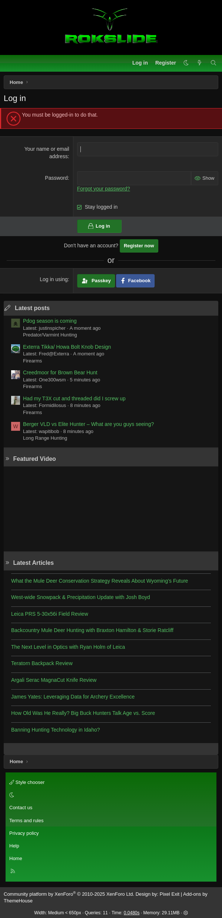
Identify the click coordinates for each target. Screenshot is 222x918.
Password (56, 178)
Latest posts (32, 308)
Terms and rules (26, 820)
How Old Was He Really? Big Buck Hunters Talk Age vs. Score (83, 713)
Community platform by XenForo (69, 894)
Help (14, 846)
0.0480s (132, 912)
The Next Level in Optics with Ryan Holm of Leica (68, 647)
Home (15, 858)
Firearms (32, 361)
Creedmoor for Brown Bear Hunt (60, 372)
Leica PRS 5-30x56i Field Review (49, 614)
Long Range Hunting (45, 438)
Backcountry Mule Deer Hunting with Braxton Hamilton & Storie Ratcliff (92, 630)
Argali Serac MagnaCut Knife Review (53, 680)
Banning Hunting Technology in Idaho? (55, 730)
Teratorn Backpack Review (42, 663)
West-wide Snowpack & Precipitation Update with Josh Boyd (80, 597)
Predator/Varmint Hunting (50, 335)
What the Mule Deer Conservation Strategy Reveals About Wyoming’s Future (99, 581)
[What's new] (199, 63)
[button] (186, 63)
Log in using (54, 279)
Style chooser (26, 782)
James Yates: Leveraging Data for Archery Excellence (73, 697)
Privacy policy (24, 833)
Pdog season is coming (50, 321)
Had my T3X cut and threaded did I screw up (74, 398)
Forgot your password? (103, 189)
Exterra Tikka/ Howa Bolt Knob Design (67, 347)
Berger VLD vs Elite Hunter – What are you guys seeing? (88, 424)
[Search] (213, 63)
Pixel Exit (169, 894)
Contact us (20, 807)
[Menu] (9, 63)
